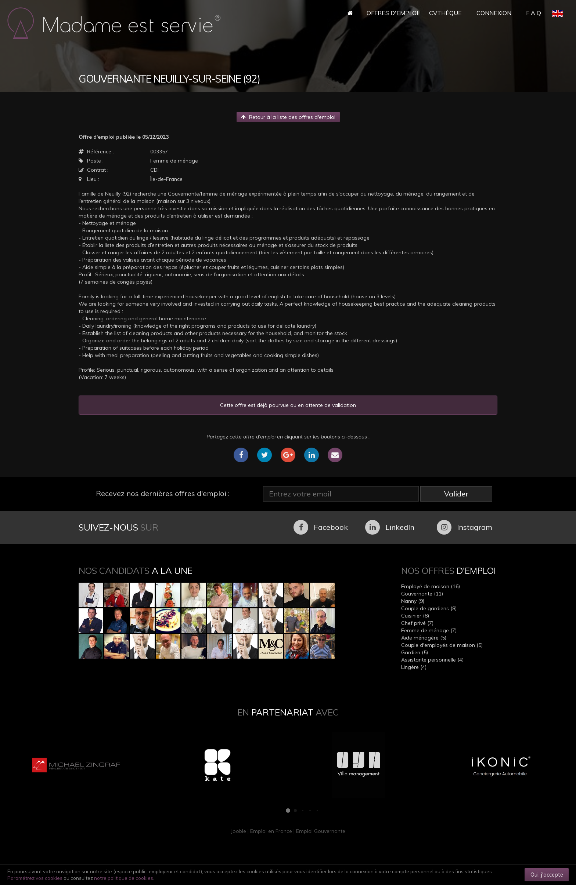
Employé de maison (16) (430, 586)
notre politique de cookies (123, 878)
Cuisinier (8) (415, 615)
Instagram (464, 527)
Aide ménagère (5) (423, 637)
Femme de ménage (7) (429, 630)
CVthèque (445, 13)
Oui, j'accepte (546, 874)
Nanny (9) (412, 601)
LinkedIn (389, 527)
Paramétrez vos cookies (34, 878)
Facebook (321, 527)
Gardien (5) (414, 652)
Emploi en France (271, 831)
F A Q (533, 13)
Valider (456, 493)
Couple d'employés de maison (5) (442, 645)
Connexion (493, 13)
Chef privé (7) (417, 623)
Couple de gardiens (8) (429, 608)
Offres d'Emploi (392, 13)
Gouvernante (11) (422, 593)
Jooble (238, 831)
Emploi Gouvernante (320, 831)
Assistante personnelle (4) (432, 659)
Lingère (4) (413, 667)
